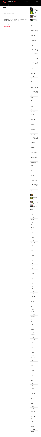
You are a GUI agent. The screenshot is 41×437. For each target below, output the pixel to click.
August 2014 (32, 301)
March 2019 (32, 252)
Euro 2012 (32, 71)
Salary (31, 167)
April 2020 (32, 232)
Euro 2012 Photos (33, 73)
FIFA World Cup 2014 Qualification (35, 92)
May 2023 (32, 224)
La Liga (31, 109)
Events (31, 78)
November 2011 (33, 355)
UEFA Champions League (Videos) (35, 185)
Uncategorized (32, 188)
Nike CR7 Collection (33, 124)
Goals (31, 100)
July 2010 (32, 380)
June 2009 (32, 401)
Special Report (32, 175)
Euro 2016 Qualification (34, 76)
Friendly (32, 97)
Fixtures (32, 95)
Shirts (31, 170)
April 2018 (32, 268)
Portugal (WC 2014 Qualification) (35, 138)
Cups (31, 65)
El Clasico (32, 68)
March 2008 (32, 426)
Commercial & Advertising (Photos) (34, 31)
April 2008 (32, 424)
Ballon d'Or (32, 27)
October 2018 (32, 260)
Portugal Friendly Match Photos (35, 140)
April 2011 (32, 365)
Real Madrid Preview (33, 160)
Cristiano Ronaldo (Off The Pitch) (34, 50)
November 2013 (33, 316)
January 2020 (32, 237)
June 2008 (32, 421)
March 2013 (32, 329)
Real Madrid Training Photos (34, 162)
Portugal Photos (33, 142)
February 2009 (32, 408)
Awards (31, 25)
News (31, 122)
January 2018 (32, 273)
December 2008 (33, 411)
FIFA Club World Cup (33, 81)
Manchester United (33, 119)
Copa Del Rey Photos (33, 43)
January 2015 (32, 293)
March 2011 (32, 367)
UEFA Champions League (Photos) (35, 182)
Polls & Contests (33, 134)
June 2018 (32, 265)
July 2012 (32, 342)
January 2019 (32, 255)
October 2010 (32, 375)
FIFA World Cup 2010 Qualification (35, 85)
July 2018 (32, 263)
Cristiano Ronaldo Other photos (35, 58)
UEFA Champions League (34, 180)
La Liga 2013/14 (33, 111)
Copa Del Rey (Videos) (33, 40)
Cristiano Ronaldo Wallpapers (35, 63)
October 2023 (32, 217)
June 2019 (32, 247)
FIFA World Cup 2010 (33, 83)
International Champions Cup (35, 104)
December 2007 (33, 429)
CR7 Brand (32, 45)
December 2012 (33, 334)
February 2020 (32, 235)
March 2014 (32, 309)
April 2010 (32, 385)
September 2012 (33, 339)
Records (32, 165)
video (31, 190)
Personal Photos (33, 129)
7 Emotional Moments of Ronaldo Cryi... (35, 17)
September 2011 (33, 357)
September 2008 (33, 416)
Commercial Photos (33, 35)
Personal (32, 127)
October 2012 (32, 337)
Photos (31, 132)
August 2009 (32, 398)
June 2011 (32, 362)
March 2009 (32, 406)
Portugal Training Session (34, 144)
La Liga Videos (32, 114)
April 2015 (32, 288)
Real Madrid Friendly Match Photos (34, 153)
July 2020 (32, 229)
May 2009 (32, 403)
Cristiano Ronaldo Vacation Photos (34, 60)
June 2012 (32, 344)
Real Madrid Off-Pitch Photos (35, 155)
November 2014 (33, 296)
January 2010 (32, 390)
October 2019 (32, 240)
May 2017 (32, 281)
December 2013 (33, 314)
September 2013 (33, 319)
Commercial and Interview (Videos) (34, 33)
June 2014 (32, 304)
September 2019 (33, 242)
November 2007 (33, 431)
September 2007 (33, 434)
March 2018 (32, 270)
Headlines (13, 13)
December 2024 (33, 212)
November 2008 (33, 413)
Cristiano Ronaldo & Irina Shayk (35, 47)
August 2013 (32, 321)
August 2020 (32, 227)
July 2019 (32, 245)
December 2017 (33, 275)
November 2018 (33, 258)
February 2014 (32, 311)
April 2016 (32, 283)
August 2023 (32, 219)
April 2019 (32, 250)
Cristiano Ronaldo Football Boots (34, 54)
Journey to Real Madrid (7, 26)
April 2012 (32, 347)
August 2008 (32, 418)
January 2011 (32, 370)
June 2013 (32, 324)
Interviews (32, 106)
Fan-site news (9, 13)
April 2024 (32, 214)
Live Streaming (32, 116)
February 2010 (32, 388)
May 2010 (32, 383)
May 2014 (32, 306)
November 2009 (33, 393)
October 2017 (32, 278)
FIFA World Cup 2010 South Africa (34, 88)
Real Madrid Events (33, 150)
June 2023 (32, 222)
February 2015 (32, 291)
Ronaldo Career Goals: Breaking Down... (35, 13)
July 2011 (32, 360)
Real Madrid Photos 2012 (34, 157)
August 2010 (32, 378)
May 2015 (32, 286)
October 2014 (32, 298)
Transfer (32, 178)
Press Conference (33, 147)
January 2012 (32, 352)
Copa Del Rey (32, 38)
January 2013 (32, 332)
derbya (5, 13)
